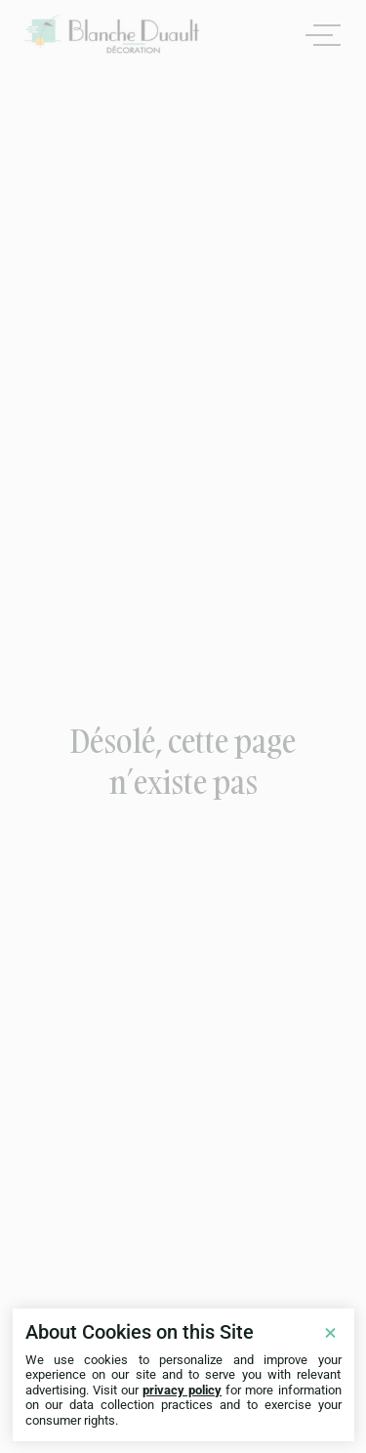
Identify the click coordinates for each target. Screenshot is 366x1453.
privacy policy (182, 1390)
